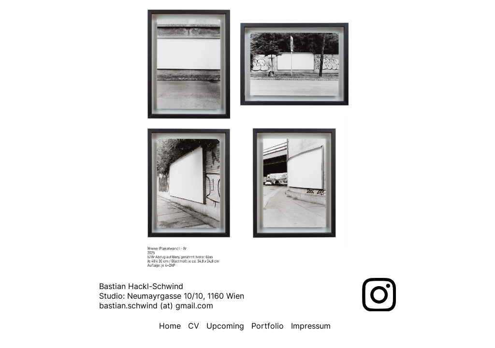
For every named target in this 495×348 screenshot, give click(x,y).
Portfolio (267, 326)
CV (193, 326)
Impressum (311, 326)
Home (170, 326)
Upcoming (225, 326)
